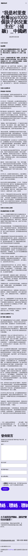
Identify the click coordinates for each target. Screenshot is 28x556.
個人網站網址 (4, 476)
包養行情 (5, 277)
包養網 (3, 211)
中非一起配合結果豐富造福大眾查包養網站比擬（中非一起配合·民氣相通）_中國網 (8, 424)
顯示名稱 (4, 462)
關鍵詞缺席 (4, 3)
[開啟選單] (26, 3)
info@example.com (8, 540)
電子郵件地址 (5, 469)
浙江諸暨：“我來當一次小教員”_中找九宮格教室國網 (22, 424)
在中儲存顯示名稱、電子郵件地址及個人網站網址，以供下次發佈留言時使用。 (15, 484)
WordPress (11, 549)
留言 (2, 444)
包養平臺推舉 (4, 43)
